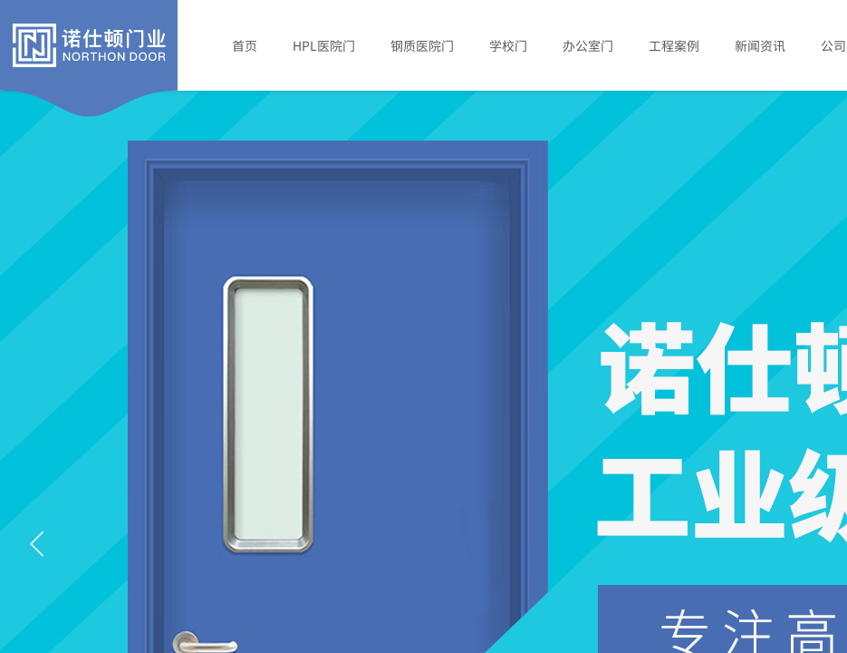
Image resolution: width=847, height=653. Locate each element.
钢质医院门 (422, 45)
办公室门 (588, 45)
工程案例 (674, 45)
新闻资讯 (760, 45)
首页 (244, 45)
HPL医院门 (324, 45)
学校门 (508, 45)
